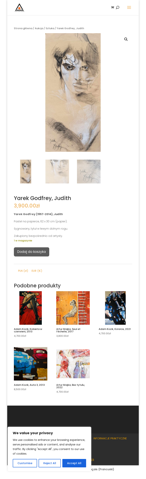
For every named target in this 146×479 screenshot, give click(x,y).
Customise (24, 463)
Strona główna (23, 28)
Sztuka (50, 28)
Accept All (74, 463)
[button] (126, 39)
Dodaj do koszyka (31, 251)
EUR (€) (37, 271)
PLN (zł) (23, 271)
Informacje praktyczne (110, 438)
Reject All (49, 463)
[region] (49, 449)
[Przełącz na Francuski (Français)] (97, 469)
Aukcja (39, 28)
